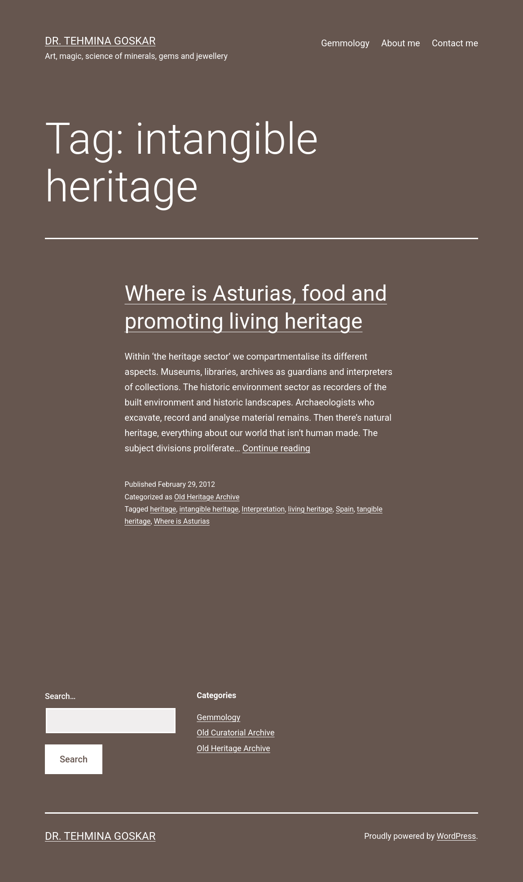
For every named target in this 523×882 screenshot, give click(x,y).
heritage (163, 509)
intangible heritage (208, 509)
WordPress (456, 836)
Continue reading (276, 448)
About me (400, 43)
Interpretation (263, 509)
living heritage (310, 509)
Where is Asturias (182, 521)
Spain (345, 509)
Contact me (455, 43)
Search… (60, 696)
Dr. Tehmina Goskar (100, 41)
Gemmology (345, 43)
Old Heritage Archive (206, 497)
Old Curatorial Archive (235, 732)
